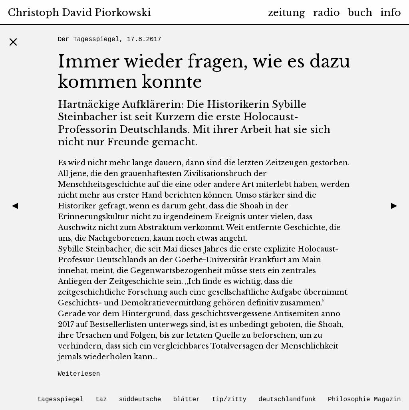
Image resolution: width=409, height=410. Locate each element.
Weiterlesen (79, 374)
